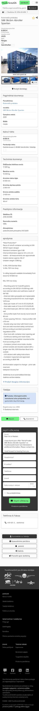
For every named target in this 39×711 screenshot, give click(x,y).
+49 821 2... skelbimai (14, 523)
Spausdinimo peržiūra (19, 541)
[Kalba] (33, 3)
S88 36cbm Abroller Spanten (13, 110)
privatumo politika (7, 706)
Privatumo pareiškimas (19, 506)
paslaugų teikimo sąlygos (22, 706)
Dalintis (19, 551)
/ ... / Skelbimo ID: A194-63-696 (14, 12)
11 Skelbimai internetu (11, 409)
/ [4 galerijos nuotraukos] (34, 82)
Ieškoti (32, 8)
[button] (37, 3)
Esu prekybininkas (13, 493)
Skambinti (29, 419)
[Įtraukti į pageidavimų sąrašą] (33, 18)
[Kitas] (35, 66)
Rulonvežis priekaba (10, 103)
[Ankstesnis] (3, 66)
